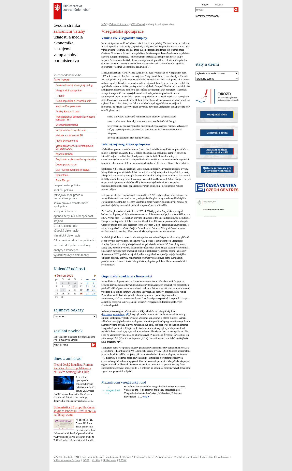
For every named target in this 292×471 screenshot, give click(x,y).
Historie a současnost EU (69, 135)
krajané (58, 221)
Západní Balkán (64, 154)
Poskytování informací (93, 457)
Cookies (96, 460)
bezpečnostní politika (67, 185)
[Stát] (216, 73)
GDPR (86, 460)
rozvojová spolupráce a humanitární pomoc (68, 196)
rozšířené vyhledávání (207, 16)
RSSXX (122, 460)
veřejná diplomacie (65, 211)
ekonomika (63, 42)
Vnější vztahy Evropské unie (71, 130)
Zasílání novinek (164, 457)
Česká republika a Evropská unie (73, 101)
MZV (103, 24)
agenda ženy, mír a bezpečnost (73, 216)
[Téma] (216, 79)
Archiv (61, 95)
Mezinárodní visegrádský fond (123, 382)
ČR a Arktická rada (65, 225)
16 (62, 290)
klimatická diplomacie (67, 235)
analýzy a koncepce (66, 250)
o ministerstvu (66, 60)
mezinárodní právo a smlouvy (72, 245)
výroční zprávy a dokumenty (71, 255)
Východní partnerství (67, 125)
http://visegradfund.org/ (113, 314)
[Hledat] (236, 9)
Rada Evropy (63, 180)
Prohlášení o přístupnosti (186, 457)
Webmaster (223, 457)
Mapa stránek (208, 457)
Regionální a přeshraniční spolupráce (76, 159)
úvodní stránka (67, 25)
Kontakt (68, 457)
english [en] (219, 4)
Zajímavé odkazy (144, 457)
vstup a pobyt (66, 54)
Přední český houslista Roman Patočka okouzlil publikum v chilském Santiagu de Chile (73, 368)
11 (75, 286)
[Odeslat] (93, 344)
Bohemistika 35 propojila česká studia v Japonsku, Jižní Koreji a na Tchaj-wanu (75, 411)
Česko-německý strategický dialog (74, 85)
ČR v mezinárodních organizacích (75, 240)
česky (205, 4)
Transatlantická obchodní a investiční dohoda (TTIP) (76, 118)
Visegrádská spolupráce (69, 90)
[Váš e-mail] (72, 344)
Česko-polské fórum (66, 164)
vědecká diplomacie (66, 230)
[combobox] (214, 9)
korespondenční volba (67, 75)
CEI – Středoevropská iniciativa (72, 169)
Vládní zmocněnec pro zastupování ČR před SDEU (74, 147)
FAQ (76, 457)
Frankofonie (62, 175)
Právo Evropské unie (67, 140)
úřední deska (112, 457)
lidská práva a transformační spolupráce (71, 204)
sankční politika (63, 190)
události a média (68, 36)
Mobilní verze (109, 460)
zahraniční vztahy (69, 31)
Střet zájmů (127, 457)
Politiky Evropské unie (67, 111)
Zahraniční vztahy (119, 24)
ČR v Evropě (138, 24)
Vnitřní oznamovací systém (67, 460)
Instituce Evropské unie (68, 106)
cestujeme (62, 48)
